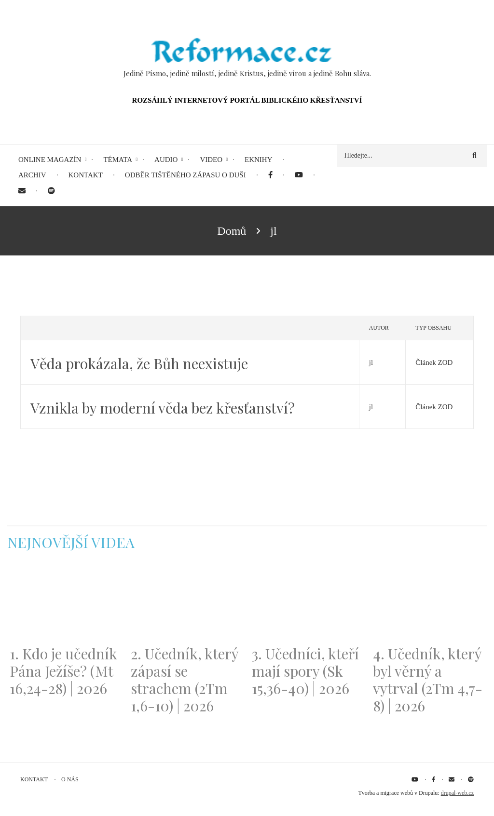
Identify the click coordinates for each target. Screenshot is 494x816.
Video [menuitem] (211, 159)
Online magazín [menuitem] (49, 159)
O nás (70, 779)
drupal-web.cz (457, 792)
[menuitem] (270, 175)
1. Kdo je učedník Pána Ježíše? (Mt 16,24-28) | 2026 (63, 671)
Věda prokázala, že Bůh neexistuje (139, 363)
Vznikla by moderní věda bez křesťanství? (162, 407)
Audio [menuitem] (166, 159)
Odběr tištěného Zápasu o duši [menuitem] (185, 175)
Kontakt (34, 779)
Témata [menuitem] (117, 159)
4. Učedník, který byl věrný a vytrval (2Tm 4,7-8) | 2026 (427, 679)
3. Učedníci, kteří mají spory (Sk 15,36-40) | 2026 (305, 671)
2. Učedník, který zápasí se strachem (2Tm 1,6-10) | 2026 (184, 679)
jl (371, 362)
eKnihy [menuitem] (259, 159)
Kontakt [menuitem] (86, 175)
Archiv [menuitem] (32, 175)
